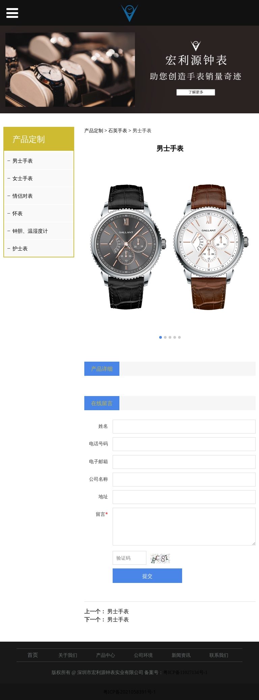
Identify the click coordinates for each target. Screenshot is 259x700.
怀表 (17, 213)
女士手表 (22, 178)
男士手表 (22, 160)
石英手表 (117, 130)
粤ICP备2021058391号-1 (129, 692)
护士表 (20, 248)
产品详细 (102, 368)
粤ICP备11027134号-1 (185, 672)
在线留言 (102, 403)
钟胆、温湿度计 (30, 230)
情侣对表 (22, 195)
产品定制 (93, 130)
